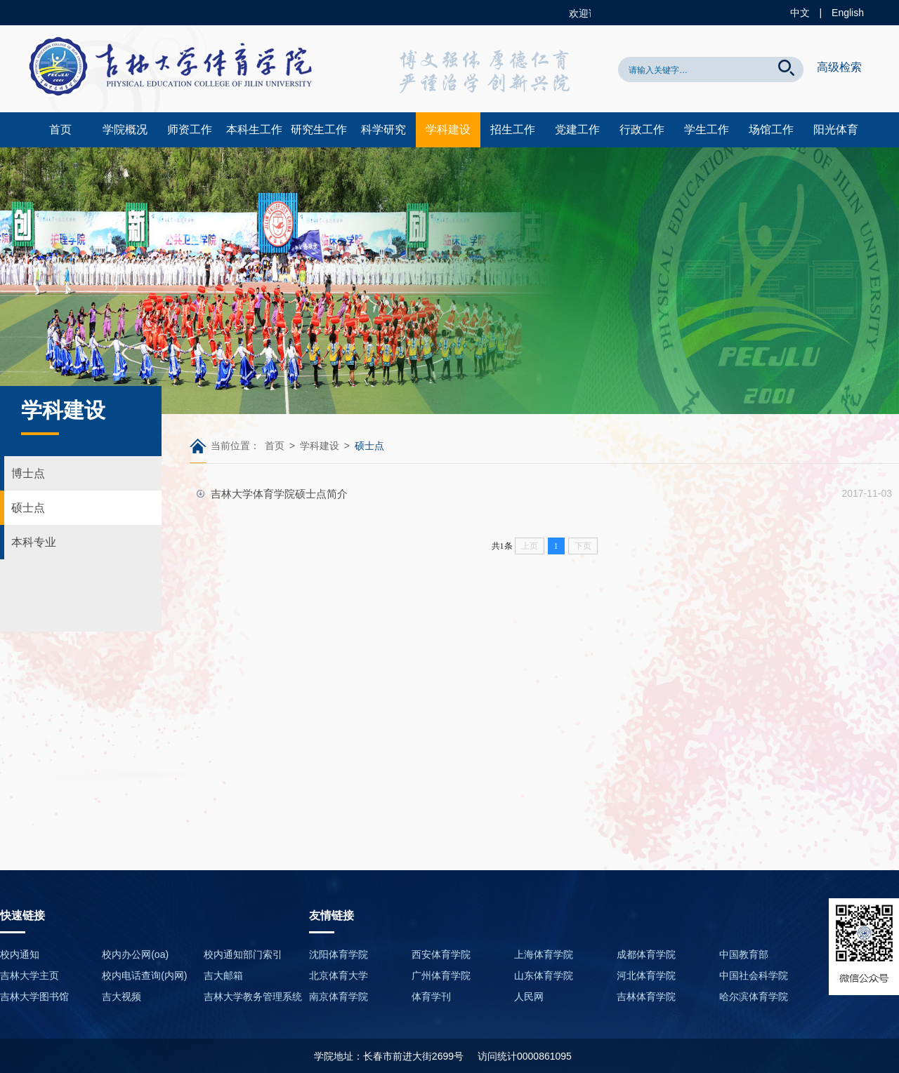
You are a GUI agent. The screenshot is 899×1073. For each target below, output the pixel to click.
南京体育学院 (338, 996)
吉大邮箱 (223, 975)
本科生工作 (254, 129)
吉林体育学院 (646, 996)
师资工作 (189, 129)
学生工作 (706, 129)
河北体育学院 (646, 975)
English (848, 12)
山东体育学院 (543, 975)
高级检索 (839, 67)
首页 (60, 129)
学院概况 (125, 129)
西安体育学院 (441, 954)
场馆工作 (771, 129)
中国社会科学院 (753, 975)
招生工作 (512, 129)
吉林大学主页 (29, 975)
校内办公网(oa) (135, 954)
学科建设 (448, 129)
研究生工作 (319, 129)
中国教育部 (743, 954)
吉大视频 (121, 996)
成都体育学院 (646, 954)
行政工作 (641, 129)
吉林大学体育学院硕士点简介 (279, 494)
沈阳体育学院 (338, 954)
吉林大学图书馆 (34, 996)
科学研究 (383, 129)
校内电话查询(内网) (144, 975)
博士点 (28, 473)
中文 (800, 12)
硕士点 (28, 508)
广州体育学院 (441, 975)
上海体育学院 (543, 954)
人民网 (529, 996)
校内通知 (19, 954)
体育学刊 (431, 996)
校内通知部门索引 (243, 954)
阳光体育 (835, 129)
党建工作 (577, 129)
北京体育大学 (338, 975)
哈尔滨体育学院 (753, 996)
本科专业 (33, 542)
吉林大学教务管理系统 (253, 996)
